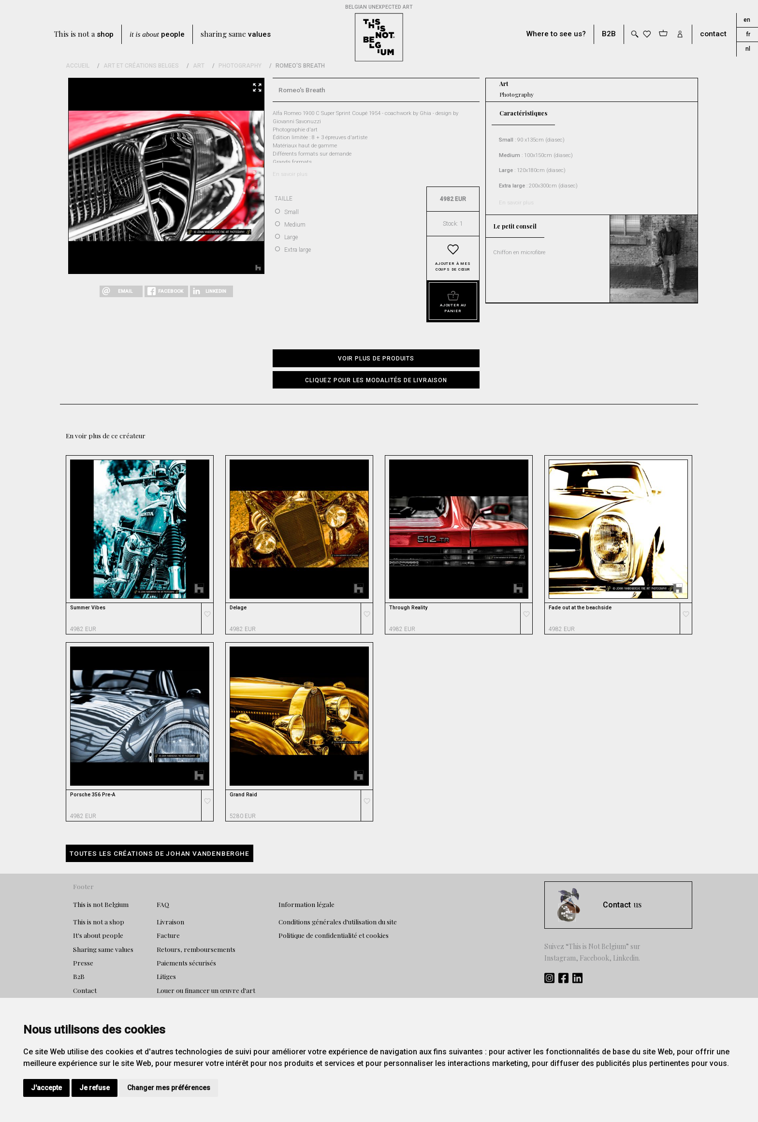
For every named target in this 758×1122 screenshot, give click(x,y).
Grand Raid (243, 795)
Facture (168, 935)
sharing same (236, 34)
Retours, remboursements (196, 949)
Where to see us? (556, 34)
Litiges (166, 976)
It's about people (98, 935)
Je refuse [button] (94, 1088)
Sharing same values (103, 949)
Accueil (77, 65)
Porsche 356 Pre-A (93, 795)
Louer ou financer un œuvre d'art (206, 990)
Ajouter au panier (453, 308)
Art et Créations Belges (141, 65)
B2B (609, 34)
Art (198, 65)
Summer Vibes (87, 608)
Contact (85, 990)
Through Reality (408, 608)
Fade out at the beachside (580, 608)
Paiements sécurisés (186, 962)
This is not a (84, 34)
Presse (83, 962)
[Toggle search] (634, 34)
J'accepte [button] (46, 1088)
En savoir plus (290, 174)
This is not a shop (98, 921)
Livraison (170, 921)
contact (713, 34)
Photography (240, 65)
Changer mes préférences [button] (168, 1088)
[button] (376, 380)
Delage (238, 608)
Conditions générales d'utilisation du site (337, 921)
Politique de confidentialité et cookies (333, 935)
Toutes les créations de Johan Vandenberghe (159, 853)
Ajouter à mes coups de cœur (452, 266)
